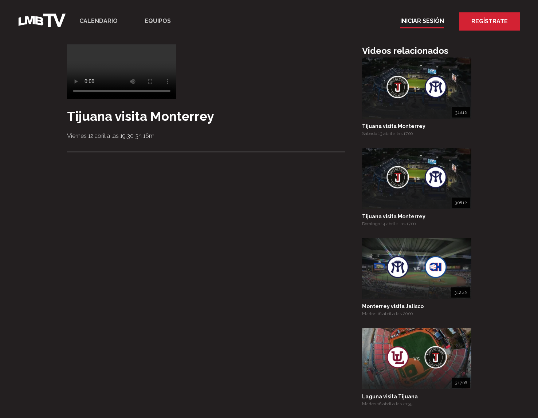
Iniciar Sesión (422, 20)
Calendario (98, 20)
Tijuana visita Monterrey (393, 126)
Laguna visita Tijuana (390, 396)
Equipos (158, 20)
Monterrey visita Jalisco (393, 306)
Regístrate (489, 21)
